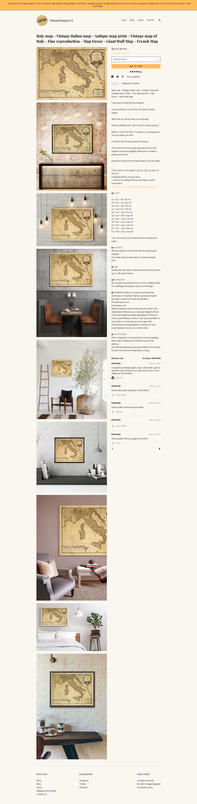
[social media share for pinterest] (123, 77)
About (140, 20)
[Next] (160, 449)
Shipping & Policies (130, 83)
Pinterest (83, 787)
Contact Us (41, 794)
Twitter (82, 784)
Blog (132, 20)
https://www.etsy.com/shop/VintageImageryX (133, 186)
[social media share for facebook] (112, 77)
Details (115, 83)
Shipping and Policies (46, 791)
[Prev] (112, 449)
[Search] (160, 20)
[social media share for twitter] (117, 77)
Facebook (84, 780)
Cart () (150, 20)
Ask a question (133, 77)
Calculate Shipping (120, 53)
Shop (123, 20)
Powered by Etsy (145, 787)
